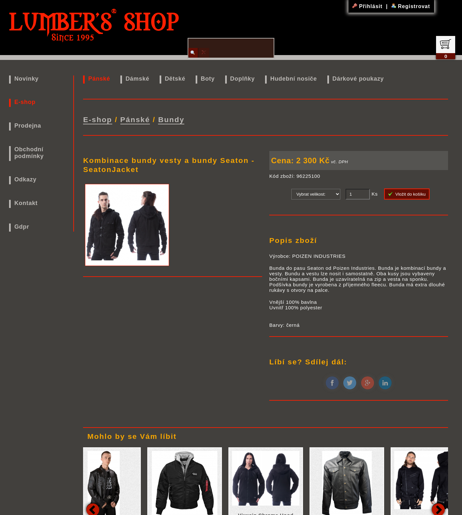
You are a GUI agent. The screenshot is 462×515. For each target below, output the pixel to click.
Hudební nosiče (293, 78)
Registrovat (410, 6)
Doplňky (242, 78)
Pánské (99, 78)
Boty (208, 78)
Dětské (175, 78)
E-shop (24, 102)
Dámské (137, 78)
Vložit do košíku (407, 193)
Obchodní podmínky (29, 152)
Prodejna (27, 125)
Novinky (26, 78)
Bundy (171, 119)
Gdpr (21, 226)
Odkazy (25, 179)
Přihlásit (368, 6)
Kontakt (26, 203)
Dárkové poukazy (358, 78)
